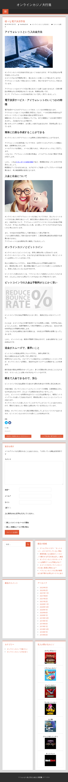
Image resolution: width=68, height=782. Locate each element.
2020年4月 (44, 612)
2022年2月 (44, 590)
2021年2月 (44, 601)
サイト (7, 502)
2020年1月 (44, 615)
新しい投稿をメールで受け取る (17, 527)
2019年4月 (44, 624)
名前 (7, 490)
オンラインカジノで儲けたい (17, 649)
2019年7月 (44, 621)
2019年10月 (44, 618)
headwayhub (24, 24)
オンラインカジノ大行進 (34, 4)
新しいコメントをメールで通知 (17, 522)
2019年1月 (44, 626)
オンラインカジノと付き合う (40, 24)
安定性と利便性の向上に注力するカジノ (18, 436)
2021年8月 (44, 596)
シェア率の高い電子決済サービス (51, 436)
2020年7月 (44, 610)
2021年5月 (44, 599)
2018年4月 (44, 635)
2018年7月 (44, 632)
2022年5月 (44, 587)
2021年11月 (44, 593)
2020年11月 (44, 604)
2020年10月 (44, 607)
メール (8, 496)
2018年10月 (44, 629)
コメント (8, 459)
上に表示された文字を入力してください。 (20, 513)
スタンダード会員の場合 (24, 162)
